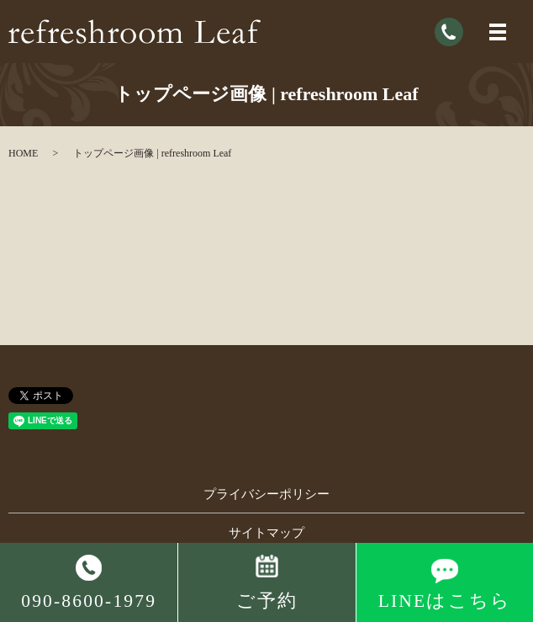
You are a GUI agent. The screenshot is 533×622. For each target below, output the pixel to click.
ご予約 (267, 601)
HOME (23, 153)
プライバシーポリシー (266, 494)
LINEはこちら (444, 601)
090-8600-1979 (88, 601)
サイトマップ (266, 533)
